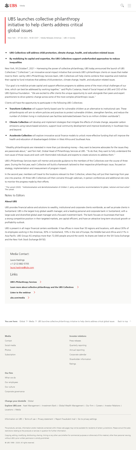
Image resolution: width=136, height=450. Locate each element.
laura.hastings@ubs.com (22, 267)
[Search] (122, 5)
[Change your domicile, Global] (30, 401)
